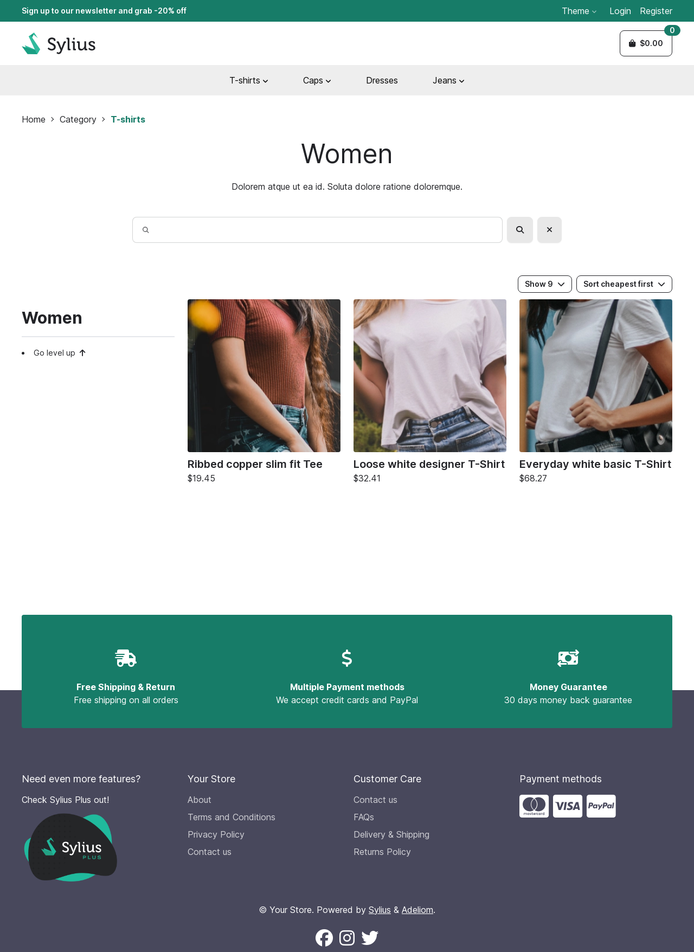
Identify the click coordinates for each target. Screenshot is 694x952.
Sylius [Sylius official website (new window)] (380, 909)
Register (656, 10)
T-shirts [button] (248, 80)
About (199, 799)
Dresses (382, 80)
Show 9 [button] (545, 283)
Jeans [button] (449, 80)
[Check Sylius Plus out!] (98, 837)
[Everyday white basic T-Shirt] (595, 394)
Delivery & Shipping (391, 834)
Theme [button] (579, 10)
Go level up (60, 352)
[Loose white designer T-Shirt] (430, 394)
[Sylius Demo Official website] (58, 43)
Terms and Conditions (231, 817)
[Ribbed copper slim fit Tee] (264, 394)
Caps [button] (317, 80)
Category (78, 119)
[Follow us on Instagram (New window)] (347, 938)
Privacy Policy (216, 834)
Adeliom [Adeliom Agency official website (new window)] (417, 909)
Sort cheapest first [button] (624, 283)
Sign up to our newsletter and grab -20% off (104, 10)
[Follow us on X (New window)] (369, 938)
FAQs (364, 817)
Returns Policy (382, 851)
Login (620, 10)
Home (34, 119)
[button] (646, 43)
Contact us (210, 851)
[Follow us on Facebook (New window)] (324, 938)
